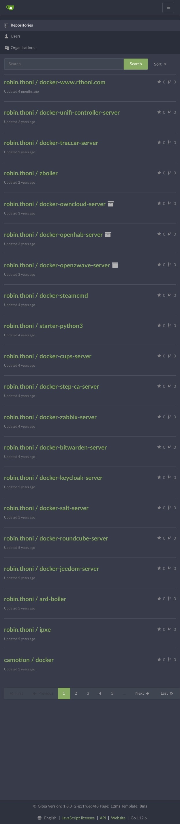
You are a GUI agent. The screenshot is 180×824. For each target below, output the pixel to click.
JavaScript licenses (78, 818)
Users (12, 36)
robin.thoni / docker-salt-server (46, 508)
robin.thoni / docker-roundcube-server (56, 539)
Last (167, 693)
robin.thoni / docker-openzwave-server (61, 265)
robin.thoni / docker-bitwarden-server (55, 448)
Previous (43, 693)
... (124, 693)
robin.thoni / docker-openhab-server (57, 235)
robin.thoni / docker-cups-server (47, 356)
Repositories (19, 25)
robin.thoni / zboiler (31, 173)
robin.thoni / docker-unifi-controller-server (62, 113)
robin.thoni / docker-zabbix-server (50, 417)
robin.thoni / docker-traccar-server (51, 143)
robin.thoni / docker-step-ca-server (51, 387)
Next (142, 693)
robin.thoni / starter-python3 (43, 326)
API (103, 818)
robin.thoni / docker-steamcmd (46, 296)
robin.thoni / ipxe (27, 630)
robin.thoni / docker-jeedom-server (51, 569)
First (16, 693)
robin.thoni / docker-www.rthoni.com (55, 82)
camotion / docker (29, 660)
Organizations (20, 48)
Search (136, 64)
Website (118, 818)
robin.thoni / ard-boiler (35, 599)
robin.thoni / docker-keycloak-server (53, 478)
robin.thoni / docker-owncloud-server (59, 204)
